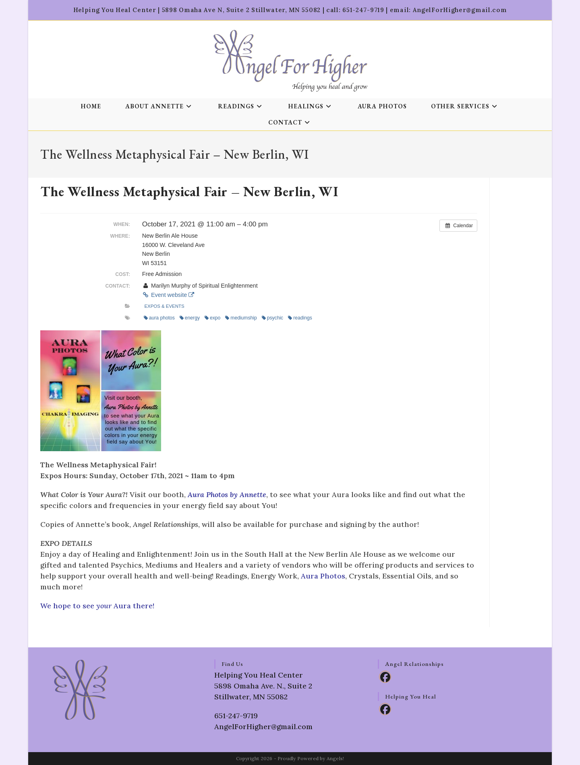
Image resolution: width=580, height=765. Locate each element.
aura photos (159, 318)
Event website (168, 295)
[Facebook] (385, 677)
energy (190, 318)
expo (212, 318)
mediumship (241, 318)
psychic (272, 318)
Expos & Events (164, 306)
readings (300, 318)
